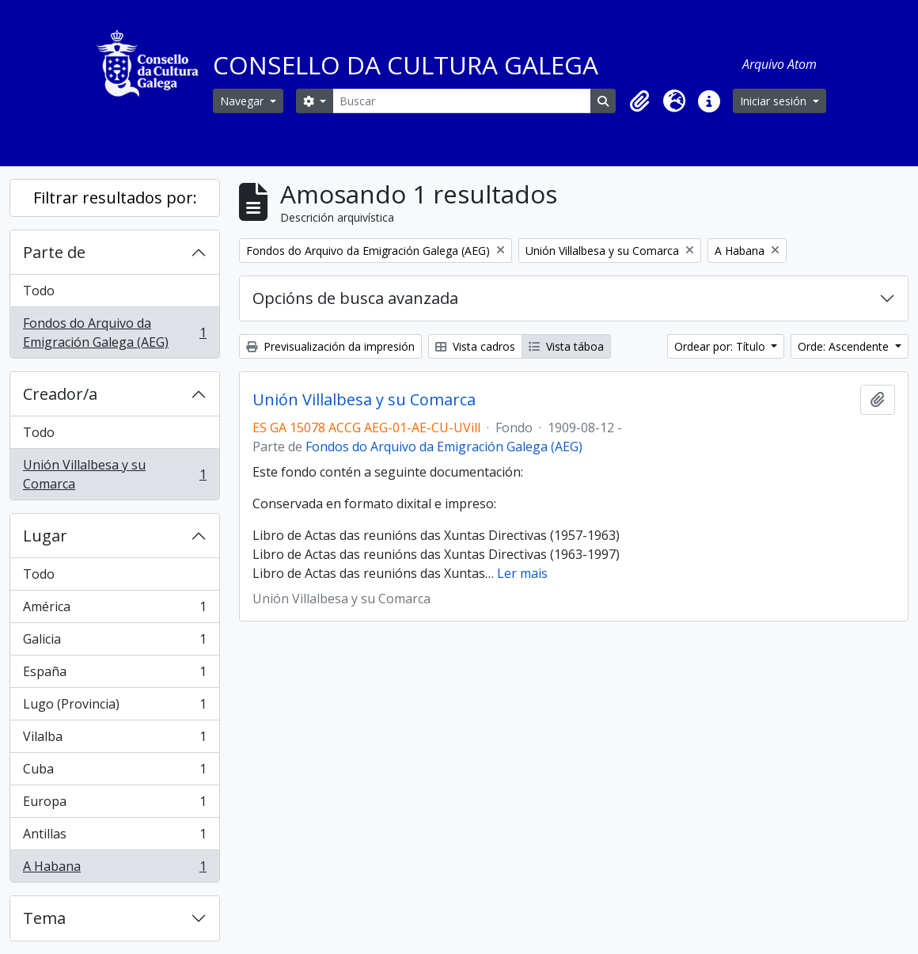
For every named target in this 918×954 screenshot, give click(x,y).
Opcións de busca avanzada (355, 298)
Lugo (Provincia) (114, 707)
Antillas (114, 837)
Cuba (114, 772)
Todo (39, 290)
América (114, 610)
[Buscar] (461, 101)
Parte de (54, 252)
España (114, 675)
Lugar (45, 535)
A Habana (114, 869)
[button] (639, 101)
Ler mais (522, 573)
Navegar (243, 100)
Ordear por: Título (721, 346)
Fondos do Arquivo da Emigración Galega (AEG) (114, 332)
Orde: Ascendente (845, 346)
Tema (44, 918)
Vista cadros (475, 346)
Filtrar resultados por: (115, 197)
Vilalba (114, 740)
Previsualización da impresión (330, 346)
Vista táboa (566, 346)
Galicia (114, 642)
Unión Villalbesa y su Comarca (114, 474)
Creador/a (60, 394)
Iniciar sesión (775, 100)
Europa (114, 805)
